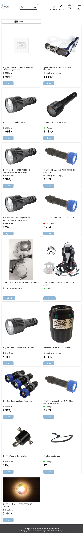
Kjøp (8, 83)
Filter (21, 21)
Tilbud (9, 298)
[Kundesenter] (53, 6)
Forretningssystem (24, 531)
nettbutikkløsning (39, 531)
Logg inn (62, 6)
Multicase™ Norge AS (58, 531)
